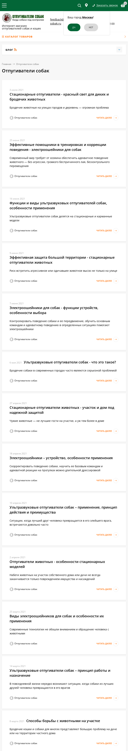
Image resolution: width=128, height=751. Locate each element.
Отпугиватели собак (27, 64)
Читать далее (107, 117)
